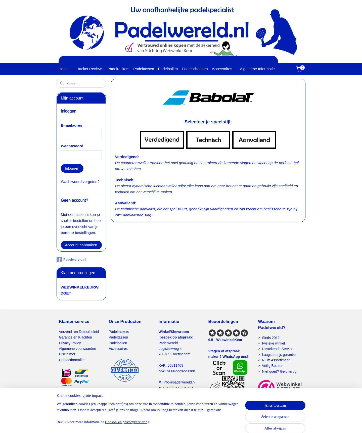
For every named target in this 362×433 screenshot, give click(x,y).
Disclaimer (67, 354)
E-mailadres (71, 125)
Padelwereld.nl (71, 260)
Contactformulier (72, 360)
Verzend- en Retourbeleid (79, 332)
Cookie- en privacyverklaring (127, 422)
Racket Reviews (90, 69)
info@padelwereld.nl (180, 382)
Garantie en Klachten (75, 337)
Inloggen (72, 168)
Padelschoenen (195, 69)
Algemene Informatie (257, 69)
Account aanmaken (81, 245)
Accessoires (222, 69)
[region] (148, 416)
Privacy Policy (70, 343)
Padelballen (168, 69)
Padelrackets (118, 69)
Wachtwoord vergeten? (80, 181)
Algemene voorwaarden (77, 349)
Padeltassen (143, 69)
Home (64, 69)
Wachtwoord (72, 146)
